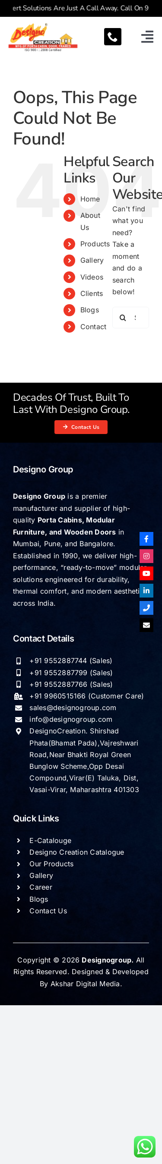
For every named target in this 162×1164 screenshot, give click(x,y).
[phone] (112, 36)
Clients (91, 293)
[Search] (123, 317)
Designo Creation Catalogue (76, 852)
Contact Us (48, 910)
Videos (91, 277)
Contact (93, 326)
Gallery (92, 260)
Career (40, 887)
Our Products (51, 863)
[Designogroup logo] (43, 24)
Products (95, 243)
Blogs (89, 309)
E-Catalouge (50, 840)
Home (90, 199)
